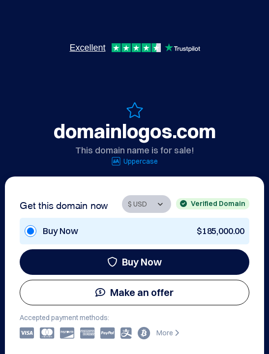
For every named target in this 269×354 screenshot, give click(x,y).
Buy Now (134, 262)
